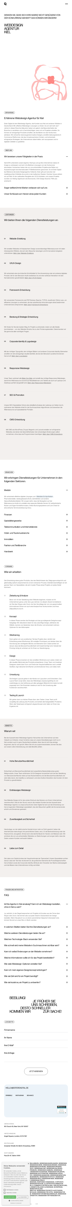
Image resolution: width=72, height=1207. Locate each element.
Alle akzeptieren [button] (10, 1197)
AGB (36, 1204)
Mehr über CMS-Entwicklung (52, 434)
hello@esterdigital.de (17, 1088)
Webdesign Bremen (50, 1165)
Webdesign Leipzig (56, 1173)
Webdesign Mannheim (41, 1175)
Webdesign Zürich (38, 1180)
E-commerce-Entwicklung (42, 1185)
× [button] (28, 1163)
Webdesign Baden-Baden (49, 1163)
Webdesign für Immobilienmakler (44, 1194)
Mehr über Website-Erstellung (23, 253)
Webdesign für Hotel (45, 1192)
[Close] (66, 3)
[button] (16, 1200)
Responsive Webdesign (45, 1182)
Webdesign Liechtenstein (38, 1173)
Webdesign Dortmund (38, 1167)
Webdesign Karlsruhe (56, 1172)
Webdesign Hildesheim (38, 1172)
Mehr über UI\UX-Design (33, 278)
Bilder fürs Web (27, 378)
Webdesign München (58, 1175)
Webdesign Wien (48, 1178)
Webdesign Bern (36, 1165)
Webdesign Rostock (47, 1177)
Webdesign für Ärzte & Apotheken (49, 1190)
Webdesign (32, 1182)
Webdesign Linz (40, 1168)
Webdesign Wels (35, 1178)
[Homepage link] (5, 3)
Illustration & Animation (53, 1184)
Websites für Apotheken (44, 496)
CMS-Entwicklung (60, 1185)
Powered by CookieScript (16, 1203)
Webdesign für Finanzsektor (49, 1195)
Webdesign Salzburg (54, 1168)
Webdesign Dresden (54, 1167)
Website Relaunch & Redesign (42, 1187)
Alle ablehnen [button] (22, 1197)
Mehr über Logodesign (19, 356)
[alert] (16, 1183)
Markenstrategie (36, 1184)
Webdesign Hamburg (45, 1170)
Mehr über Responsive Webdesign (39, 383)
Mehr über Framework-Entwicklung (36, 305)
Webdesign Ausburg (31, 1163)
